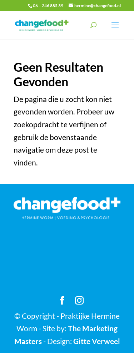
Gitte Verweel (96, 341)
